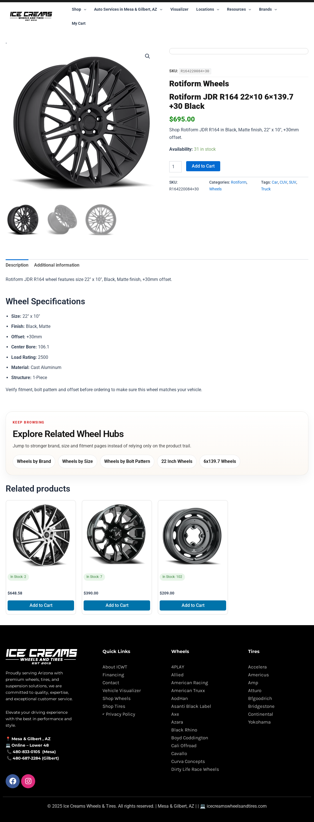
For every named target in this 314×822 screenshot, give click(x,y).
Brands (268, 9)
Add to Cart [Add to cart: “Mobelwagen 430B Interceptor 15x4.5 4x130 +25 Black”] (193, 605)
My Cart (79, 23)
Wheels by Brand (34, 461)
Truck (266, 188)
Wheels (216, 83)
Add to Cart (203, 165)
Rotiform (185, 83)
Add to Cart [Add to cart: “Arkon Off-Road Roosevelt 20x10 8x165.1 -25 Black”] (117, 605)
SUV (292, 182)
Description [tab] (17, 265)
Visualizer (179, 9)
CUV (283, 182)
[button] (83, 9)
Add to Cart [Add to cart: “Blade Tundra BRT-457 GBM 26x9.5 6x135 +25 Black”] (41, 605)
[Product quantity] (175, 166)
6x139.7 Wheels (220, 461)
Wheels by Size (77, 461)
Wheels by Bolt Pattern (127, 461)
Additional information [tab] (56, 265)
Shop (79, 9)
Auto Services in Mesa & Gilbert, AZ (128, 9)
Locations (207, 9)
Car (275, 182)
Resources (239, 9)
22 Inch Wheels (176, 461)
